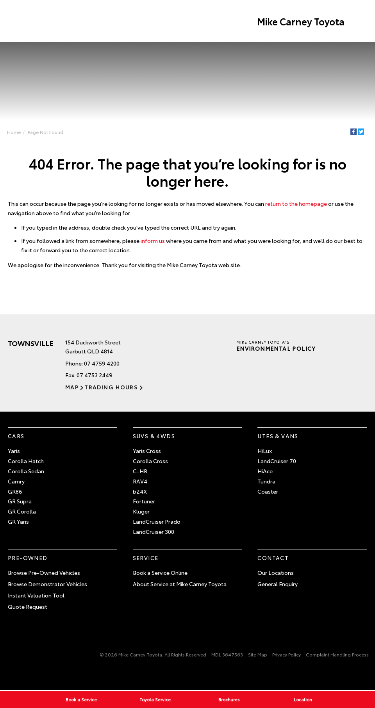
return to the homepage (296, 203)
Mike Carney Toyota (301, 21)
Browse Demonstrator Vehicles (47, 584)
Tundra (266, 481)
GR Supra (20, 501)
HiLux (264, 451)
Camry (16, 481)
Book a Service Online (160, 572)
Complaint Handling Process (337, 654)
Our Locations (275, 572)
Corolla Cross (150, 461)
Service (146, 558)
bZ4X (140, 491)
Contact (273, 558)
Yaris (14, 451)
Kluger (141, 511)
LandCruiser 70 (276, 461)
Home (14, 131)
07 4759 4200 (102, 363)
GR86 (15, 491)
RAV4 (140, 481)
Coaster (267, 491)
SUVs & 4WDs (154, 436)
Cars (16, 436)
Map (72, 387)
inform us (153, 240)
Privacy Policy (286, 654)
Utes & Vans (277, 436)
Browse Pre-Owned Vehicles (44, 572)
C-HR (140, 471)
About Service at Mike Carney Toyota (180, 584)
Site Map (257, 654)
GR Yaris (18, 521)
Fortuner (144, 501)
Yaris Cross (147, 451)
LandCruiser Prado (156, 521)
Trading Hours (111, 387)
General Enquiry (277, 584)
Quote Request (27, 606)
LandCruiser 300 (153, 531)
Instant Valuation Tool (36, 595)
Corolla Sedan (26, 471)
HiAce (265, 471)
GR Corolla (22, 511)
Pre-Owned (28, 558)
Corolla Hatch (26, 461)
